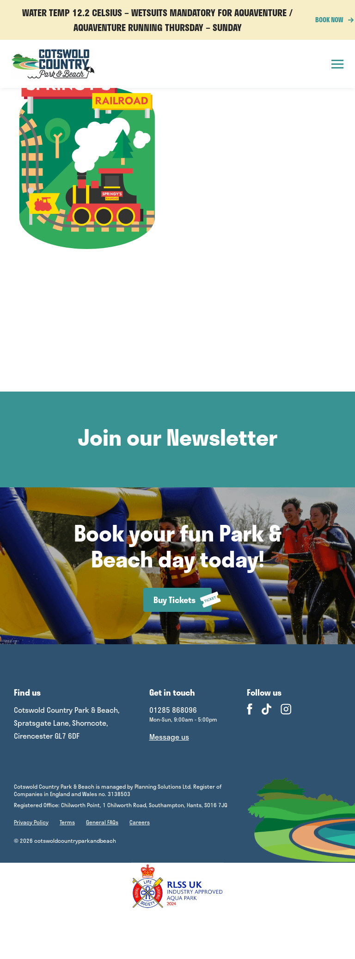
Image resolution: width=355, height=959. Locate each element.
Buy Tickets (182, 599)
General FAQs (102, 822)
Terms (67, 822)
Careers (139, 822)
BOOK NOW (331, 20)
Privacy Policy (31, 822)
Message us (169, 736)
